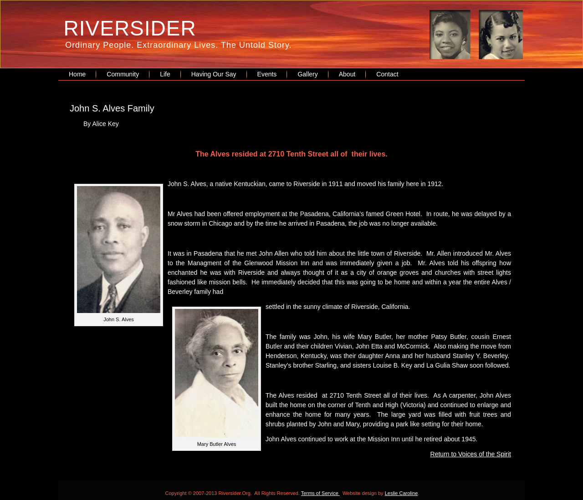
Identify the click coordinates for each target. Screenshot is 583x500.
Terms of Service (320, 493)
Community (123, 74)
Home (77, 74)
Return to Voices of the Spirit (470, 454)
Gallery (307, 74)
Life (165, 74)
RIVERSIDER (130, 28)
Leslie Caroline (401, 493)
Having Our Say (213, 74)
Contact (387, 74)
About (347, 74)
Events (267, 74)
